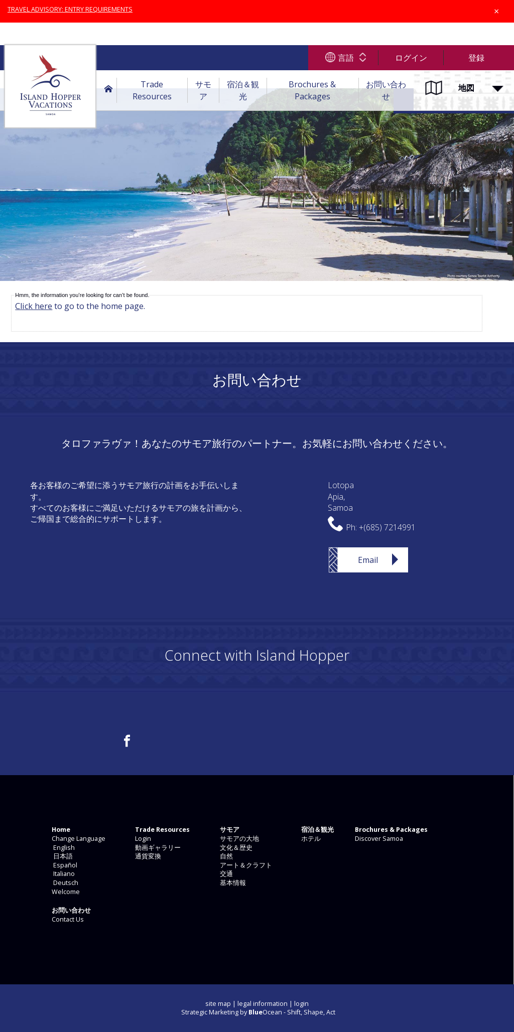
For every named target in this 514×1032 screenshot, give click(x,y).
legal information (262, 1003)
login (301, 1003)
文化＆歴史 (235, 847)
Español (63, 865)
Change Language (77, 838)
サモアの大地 (238, 838)
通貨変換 (147, 856)
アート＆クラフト (245, 865)
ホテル (310, 838)
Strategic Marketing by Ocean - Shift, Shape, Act (258, 1012)
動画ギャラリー (157, 847)
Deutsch (64, 882)
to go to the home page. (80, 306)
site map (218, 1003)
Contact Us (67, 919)
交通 (225, 873)
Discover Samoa (378, 838)
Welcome (65, 892)
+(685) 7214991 (387, 527)
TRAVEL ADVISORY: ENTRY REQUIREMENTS (70, 9)
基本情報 (232, 882)
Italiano (62, 873)
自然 (225, 856)
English (62, 847)
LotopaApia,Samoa (341, 496)
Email (368, 559)
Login (142, 838)
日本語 (61, 856)
